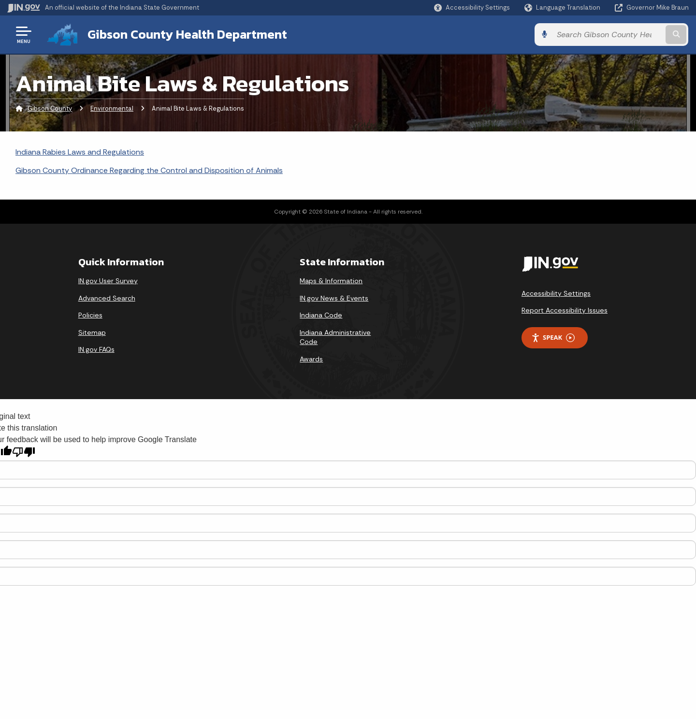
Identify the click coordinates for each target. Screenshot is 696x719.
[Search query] (610, 34)
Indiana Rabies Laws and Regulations (79, 152)
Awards (311, 359)
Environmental (111, 108)
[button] (472, 7)
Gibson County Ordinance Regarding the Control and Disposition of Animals (149, 170)
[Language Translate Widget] (563, 8)
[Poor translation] (23, 452)
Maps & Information (331, 280)
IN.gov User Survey (108, 280)
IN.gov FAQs (96, 349)
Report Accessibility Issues (565, 310)
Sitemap (92, 332)
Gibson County (50, 108)
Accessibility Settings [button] (556, 293)
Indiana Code (321, 315)
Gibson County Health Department (187, 34)
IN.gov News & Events (334, 297)
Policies (90, 315)
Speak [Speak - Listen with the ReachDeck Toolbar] (553, 337)
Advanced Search (106, 297)
